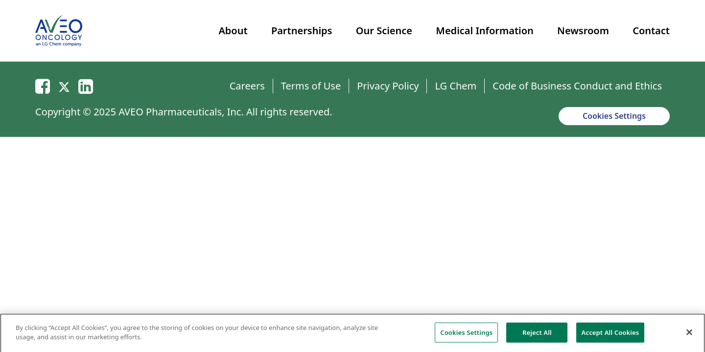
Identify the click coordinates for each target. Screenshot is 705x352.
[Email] (42, 85)
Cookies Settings (614, 115)
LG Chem (455, 85)
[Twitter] (64, 85)
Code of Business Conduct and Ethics (577, 85)
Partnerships (301, 30)
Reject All (537, 334)
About (232, 30)
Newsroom (583, 30)
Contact (651, 30)
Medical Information (484, 30)
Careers (247, 85)
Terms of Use (311, 85)
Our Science (384, 30)
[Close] (689, 335)
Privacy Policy (388, 85)
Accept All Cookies (610, 334)
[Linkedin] (85, 85)
